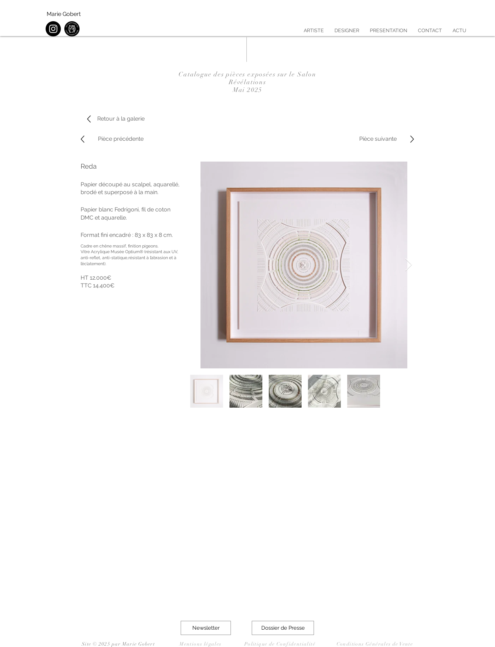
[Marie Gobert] (64, 14)
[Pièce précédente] (120, 139)
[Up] (82, 139)
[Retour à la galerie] (121, 119)
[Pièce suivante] (378, 139)
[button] (206, 628)
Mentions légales (200, 644)
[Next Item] (408, 265)
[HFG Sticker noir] (72, 28)
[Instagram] (53, 28)
